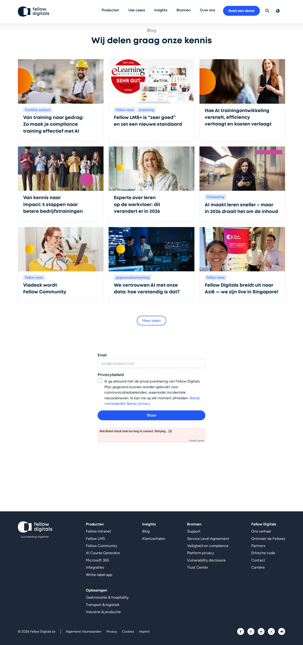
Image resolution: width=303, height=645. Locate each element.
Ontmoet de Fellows (268, 538)
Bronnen (185, 10)
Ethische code (263, 553)
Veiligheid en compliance (208, 545)
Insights (162, 10)
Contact (258, 560)
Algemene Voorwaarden (83, 631)
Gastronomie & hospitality (107, 597)
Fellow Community (101, 545)
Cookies (128, 631)
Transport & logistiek (103, 604)
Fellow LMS (95, 538)
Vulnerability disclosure (206, 560)
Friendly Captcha (196, 441)
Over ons (209, 10)
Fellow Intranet (98, 531)
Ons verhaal (261, 531)
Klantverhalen (153, 538)
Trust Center (197, 567)
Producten (112, 10)
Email (102, 355)
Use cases (138, 10)
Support (194, 531)
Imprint (144, 631)
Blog (146, 531)
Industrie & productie (103, 612)
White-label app (99, 574)
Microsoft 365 (97, 560)
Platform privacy (200, 553)
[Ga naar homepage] (33, 11)
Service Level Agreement (208, 538)
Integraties (95, 567)
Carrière (258, 567)
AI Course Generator (103, 553)
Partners (258, 545)
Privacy (111, 631)
